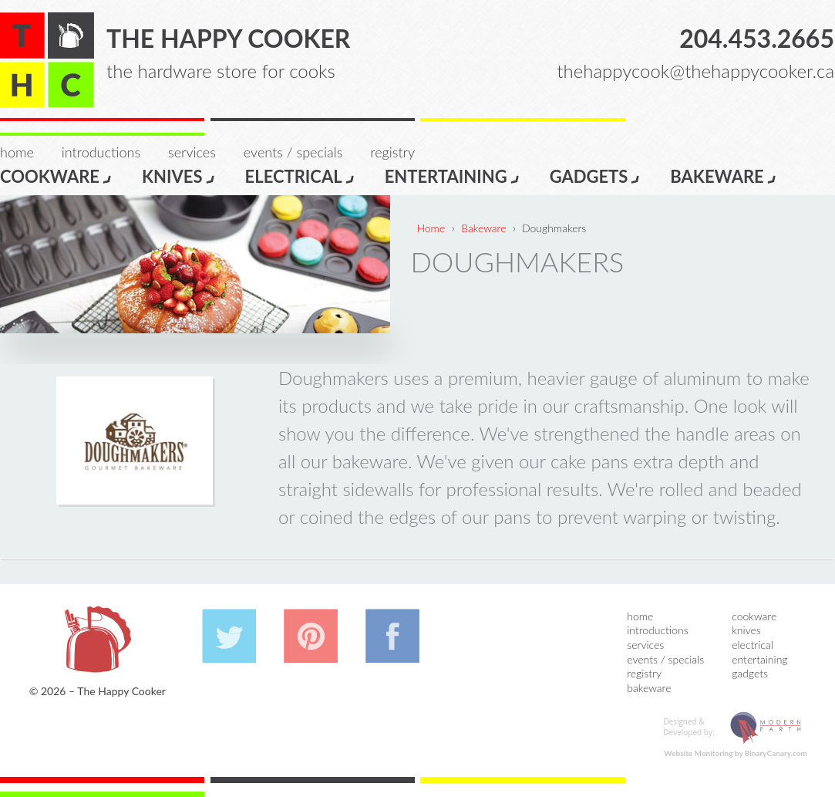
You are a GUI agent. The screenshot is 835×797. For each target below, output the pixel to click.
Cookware (56, 175)
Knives (179, 175)
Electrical (300, 175)
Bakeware (723, 175)
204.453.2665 (756, 38)
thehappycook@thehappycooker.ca (695, 70)
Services (192, 152)
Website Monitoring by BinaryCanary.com (735, 753)
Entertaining (452, 175)
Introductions (101, 152)
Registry (392, 152)
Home (17, 152)
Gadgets (595, 175)
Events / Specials (293, 152)
